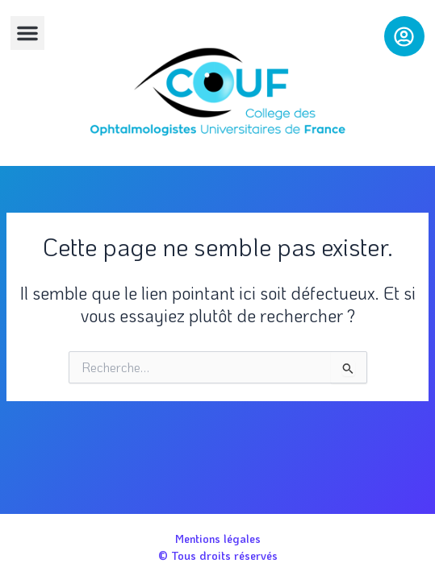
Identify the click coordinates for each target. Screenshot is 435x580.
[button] (27, 33)
